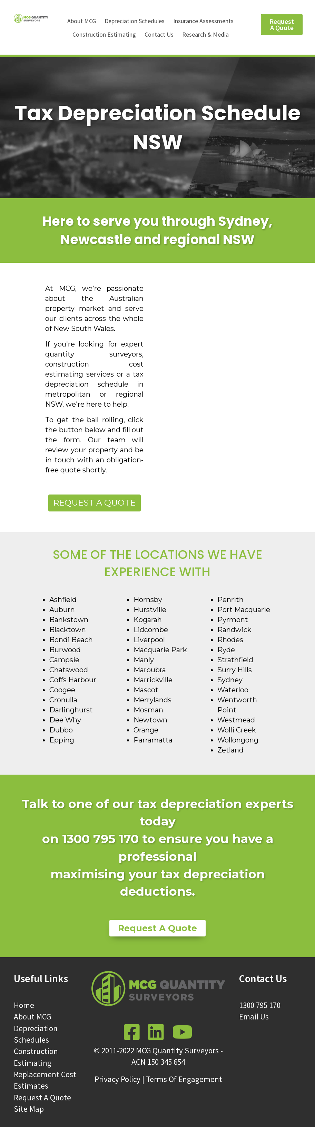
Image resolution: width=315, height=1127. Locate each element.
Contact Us (159, 34)
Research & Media (205, 34)
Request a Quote (94, 503)
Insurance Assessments (203, 21)
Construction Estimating (104, 34)
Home (24, 1005)
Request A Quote (42, 1097)
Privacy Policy (117, 1079)
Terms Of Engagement (184, 1079)
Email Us (254, 1016)
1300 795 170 (259, 1005)
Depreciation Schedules (135, 21)
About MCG (81, 21)
